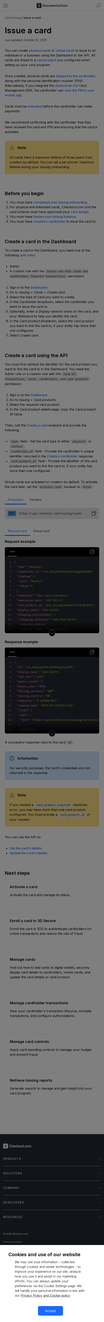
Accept (50, 1311)
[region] (52, 1283)
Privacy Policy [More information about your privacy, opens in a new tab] (31, 1295)
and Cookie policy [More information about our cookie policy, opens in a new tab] (56, 1295)
